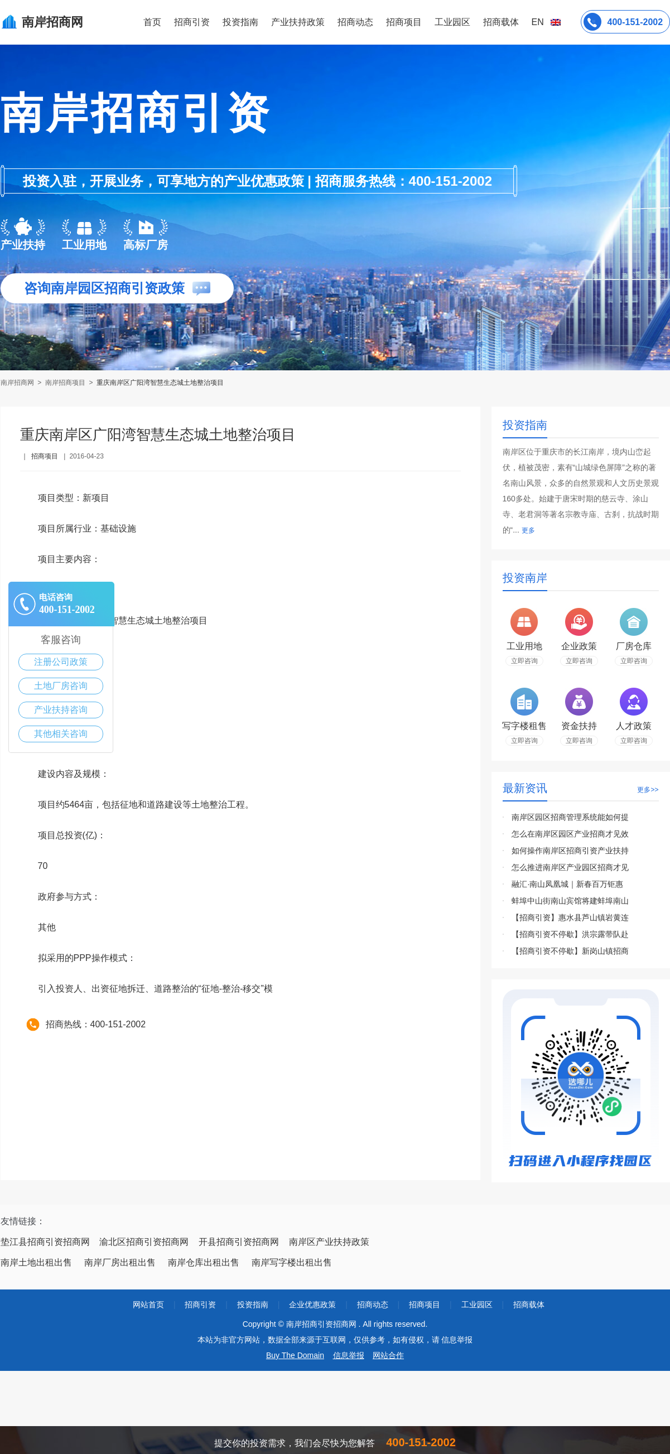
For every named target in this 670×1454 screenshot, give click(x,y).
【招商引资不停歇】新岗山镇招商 (570, 950)
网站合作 (388, 1355)
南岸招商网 (18, 383)
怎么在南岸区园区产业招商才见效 (570, 833)
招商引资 (192, 22)
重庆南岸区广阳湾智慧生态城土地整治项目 (160, 383)
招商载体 (528, 1304)
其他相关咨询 (61, 733)
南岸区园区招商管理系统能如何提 (570, 817)
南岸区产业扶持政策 (329, 1242)
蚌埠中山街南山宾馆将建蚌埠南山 (570, 900)
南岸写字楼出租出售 (292, 1262)
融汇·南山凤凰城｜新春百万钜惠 (567, 884)
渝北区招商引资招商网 (144, 1242)
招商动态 (355, 22)
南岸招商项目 (65, 383)
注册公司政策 (61, 661)
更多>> (647, 790)
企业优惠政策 (312, 1304)
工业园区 (452, 22)
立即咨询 (524, 661)
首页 (152, 22)
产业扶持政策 (298, 22)
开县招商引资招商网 (239, 1242)
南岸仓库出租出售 (203, 1262)
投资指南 (240, 22)
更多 (528, 530)
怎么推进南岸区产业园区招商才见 (570, 867)
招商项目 (404, 22)
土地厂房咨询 (61, 685)
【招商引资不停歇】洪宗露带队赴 (570, 934)
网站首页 (148, 1304)
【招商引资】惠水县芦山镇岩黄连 (570, 917)
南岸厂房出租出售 (120, 1262)
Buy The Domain (295, 1355)
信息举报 (348, 1355)
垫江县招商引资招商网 (45, 1242)
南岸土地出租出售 (36, 1262)
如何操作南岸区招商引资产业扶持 (570, 850)
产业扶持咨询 (61, 709)
